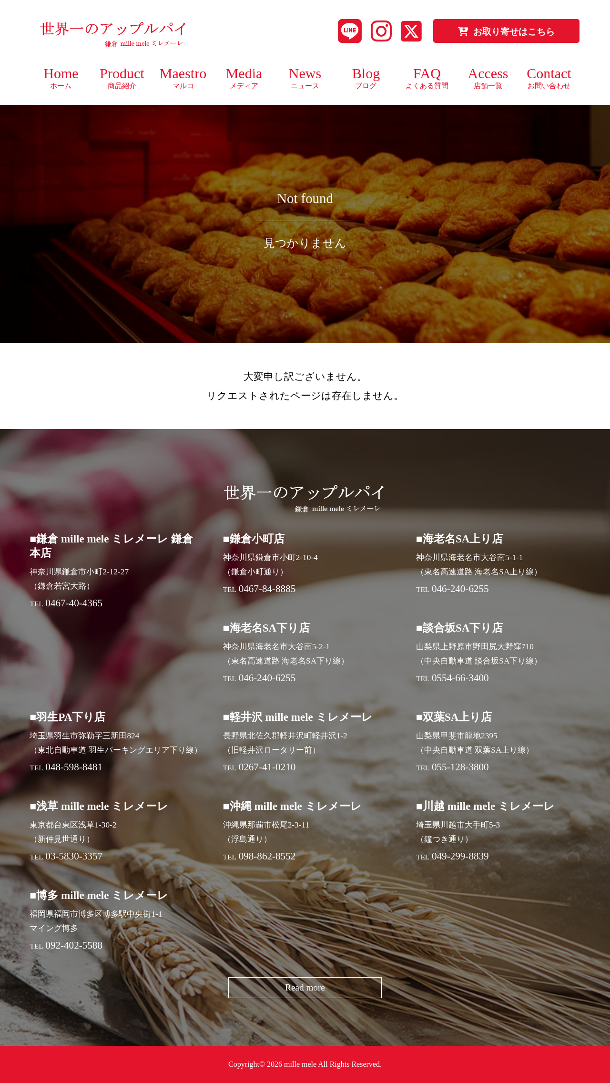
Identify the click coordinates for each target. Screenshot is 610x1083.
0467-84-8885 (267, 588)
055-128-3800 (460, 767)
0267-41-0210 (267, 767)
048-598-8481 (73, 767)
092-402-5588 (73, 945)
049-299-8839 (460, 856)
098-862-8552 (267, 856)
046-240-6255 (460, 588)
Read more (305, 987)
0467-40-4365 (73, 603)
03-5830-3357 (73, 856)
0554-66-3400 (460, 678)
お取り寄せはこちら (506, 32)
